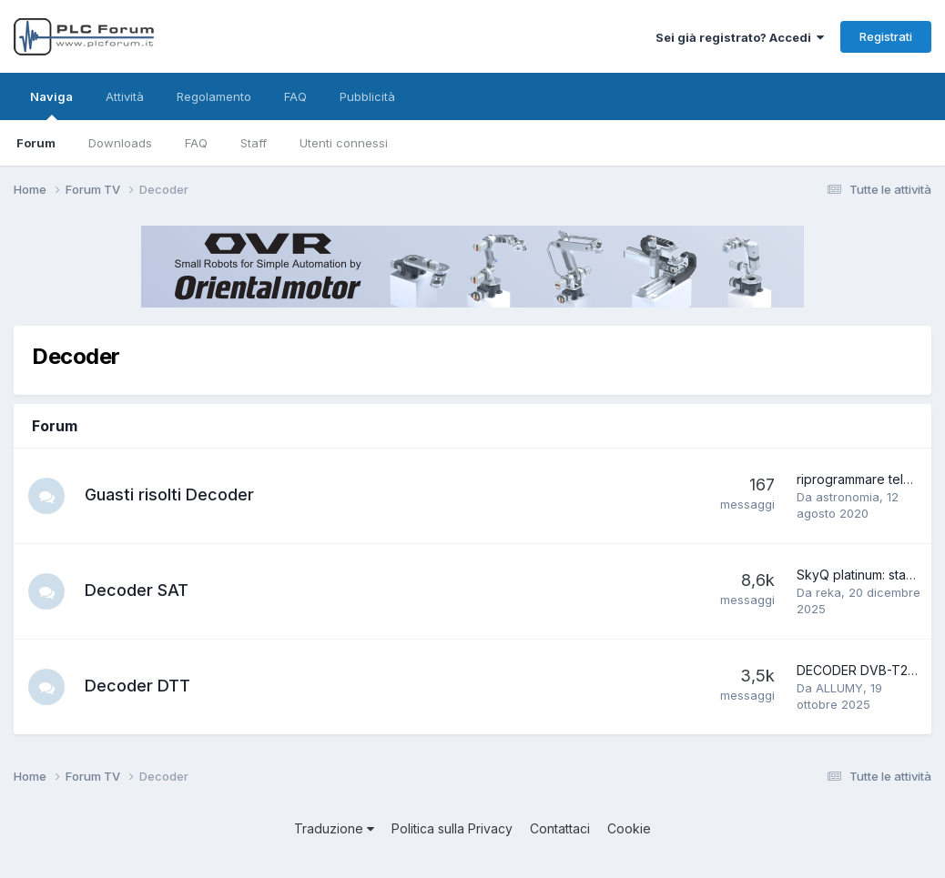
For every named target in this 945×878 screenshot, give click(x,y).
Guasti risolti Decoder (169, 494)
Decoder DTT (137, 685)
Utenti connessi (344, 143)
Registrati (885, 36)
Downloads (120, 143)
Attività (125, 96)
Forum (36, 143)
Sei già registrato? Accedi (739, 37)
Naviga (51, 104)
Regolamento (214, 96)
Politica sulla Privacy (452, 828)
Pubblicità (367, 96)
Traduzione (334, 828)
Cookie (629, 828)
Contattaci (560, 828)
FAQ (196, 143)
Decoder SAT (136, 590)
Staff (253, 143)
